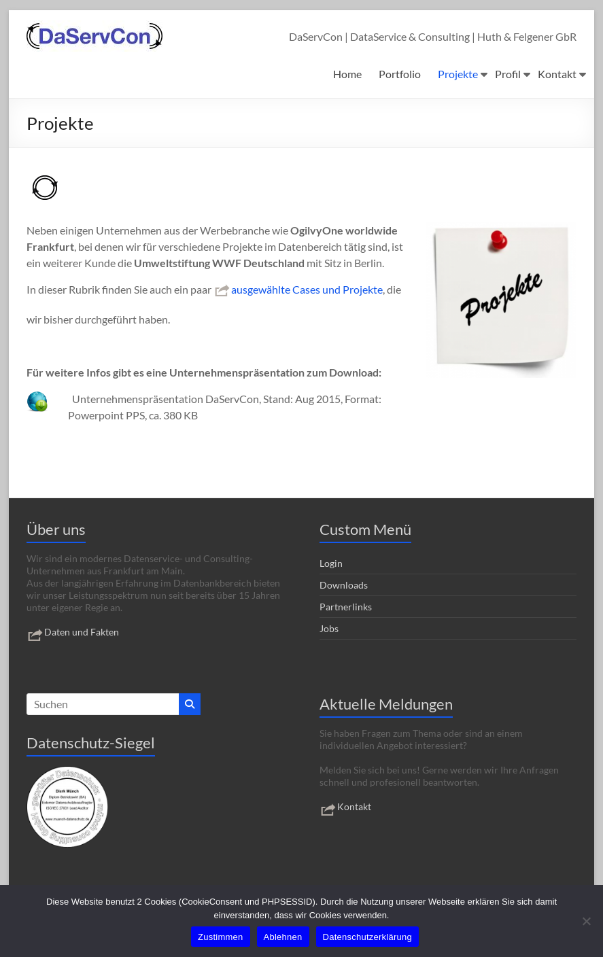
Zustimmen (220, 937)
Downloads (344, 585)
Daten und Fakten (73, 632)
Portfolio (400, 73)
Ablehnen (283, 937)
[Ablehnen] (586, 921)
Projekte (458, 73)
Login (331, 563)
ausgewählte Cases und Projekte (298, 289)
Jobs (329, 628)
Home (347, 73)
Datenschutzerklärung (367, 937)
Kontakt (557, 73)
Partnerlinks (346, 606)
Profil (508, 73)
